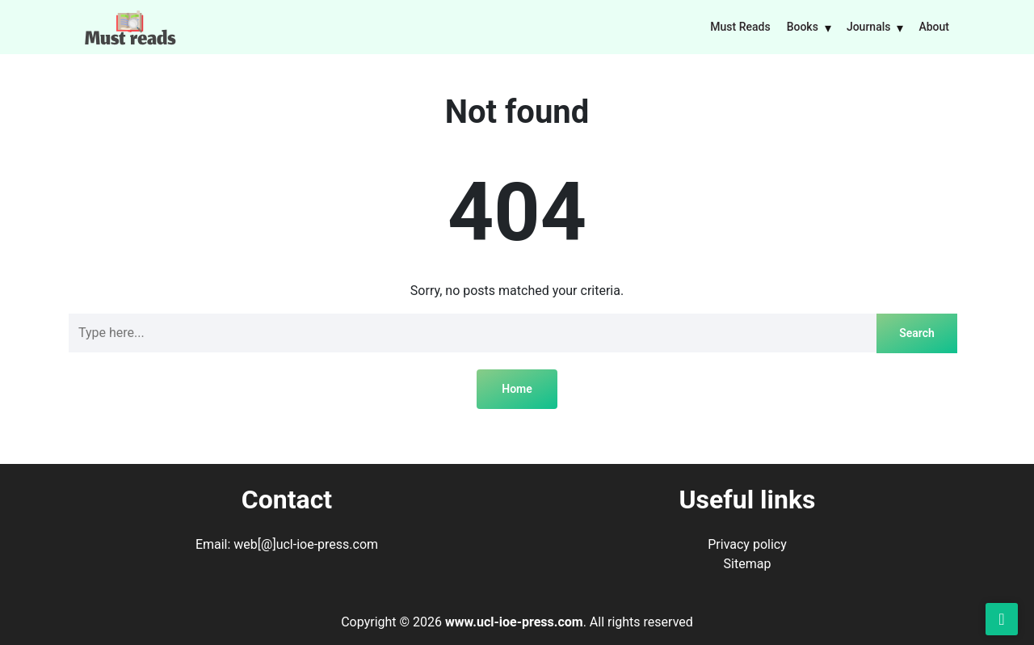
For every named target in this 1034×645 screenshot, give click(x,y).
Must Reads (740, 26)
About (933, 26)
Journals (869, 26)
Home (517, 388)
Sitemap (747, 563)
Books (802, 26)
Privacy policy (747, 544)
